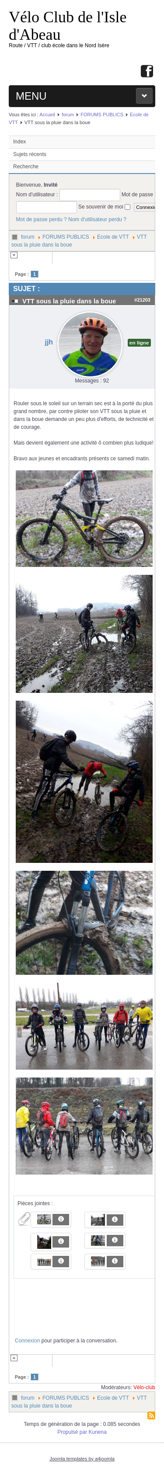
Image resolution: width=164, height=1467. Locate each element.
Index (19, 142)
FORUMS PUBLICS (101, 114)
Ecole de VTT (113, 237)
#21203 (142, 299)
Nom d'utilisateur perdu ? (97, 219)
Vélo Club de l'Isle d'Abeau (67, 25)
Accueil (47, 114)
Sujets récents (29, 154)
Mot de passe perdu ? (41, 219)
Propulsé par (72, 1432)
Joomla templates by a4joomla (82, 1458)
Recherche (25, 166)
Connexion (27, 1341)
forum (68, 114)
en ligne (139, 343)
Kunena (98, 1432)
